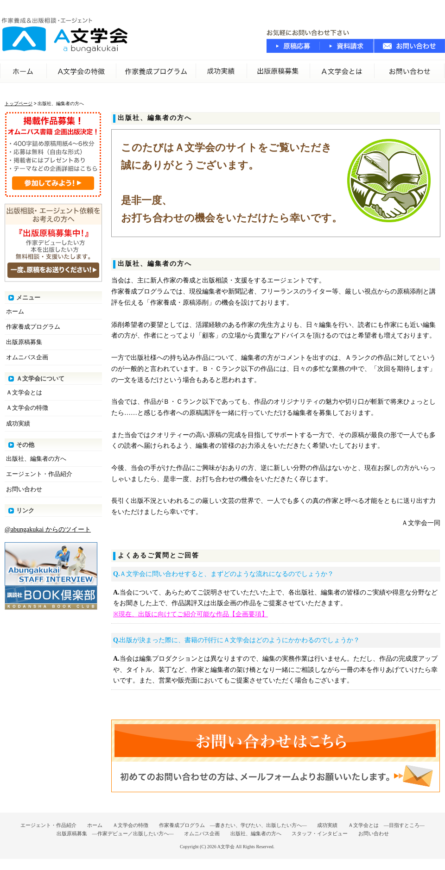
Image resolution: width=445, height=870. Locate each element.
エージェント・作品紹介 (39, 473)
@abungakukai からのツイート (48, 529)
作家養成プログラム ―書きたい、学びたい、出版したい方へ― (233, 825)
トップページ (18, 103)
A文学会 (226, 846)
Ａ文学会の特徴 (81, 71)
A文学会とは (342, 71)
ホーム (23, 71)
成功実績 (221, 71)
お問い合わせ (410, 71)
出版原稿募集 (278, 71)
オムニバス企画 (27, 357)
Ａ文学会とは (24, 392)
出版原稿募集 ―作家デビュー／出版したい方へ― (115, 833)
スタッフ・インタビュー (320, 833)
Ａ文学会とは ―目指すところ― (386, 825)
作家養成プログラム (156, 71)
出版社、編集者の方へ (36, 458)
